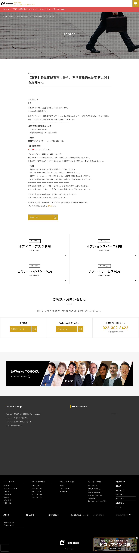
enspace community (94, 492)
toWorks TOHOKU (123, 515)
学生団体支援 (7, 503)
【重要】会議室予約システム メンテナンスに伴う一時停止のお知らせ (39, 9)
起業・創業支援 (93, 485)
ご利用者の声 (7, 494)
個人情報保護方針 (54, 515)
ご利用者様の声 (121, 482)
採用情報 (6, 515)
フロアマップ (120, 490)
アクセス (118, 507)
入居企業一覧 (7, 500)
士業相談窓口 (92, 498)
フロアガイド (120, 494)
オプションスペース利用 (67, 482)
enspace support (95, 489)
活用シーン (7, 491)
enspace (114, 414)
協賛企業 (6, 497)
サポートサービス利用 (95, 482)
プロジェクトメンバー (10, 488)
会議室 (62, 485)
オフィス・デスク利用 (39, 482)
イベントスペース (65, 488)
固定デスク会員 (37, 491)
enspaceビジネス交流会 (95, 495)
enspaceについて (9, 482)
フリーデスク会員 (37, 494)
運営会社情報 (30, 515)
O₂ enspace (63, 491)
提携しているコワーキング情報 (97, 502)
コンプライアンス (99, 515)
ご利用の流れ (120, 503)
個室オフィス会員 (37, 488)
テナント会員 (36, 485)
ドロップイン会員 (37, 497)
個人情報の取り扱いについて (80, 515)
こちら (50, 206)
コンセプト (7, 485)
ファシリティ (120, 499)
